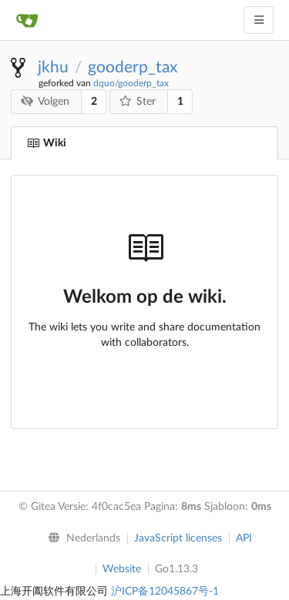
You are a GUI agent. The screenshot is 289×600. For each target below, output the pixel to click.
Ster (137, 101)
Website (121, 569)
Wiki (46, 143)
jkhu (53, 67)
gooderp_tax (132, 67)
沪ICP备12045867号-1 (165, 591)
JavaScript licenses (178, 538)
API (244, 538)
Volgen (45, 101)
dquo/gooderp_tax (131, 83)
